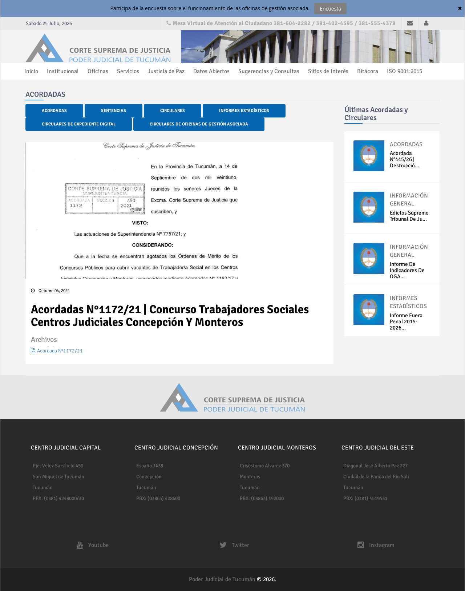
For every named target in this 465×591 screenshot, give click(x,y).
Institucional (63, 71)
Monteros (250, 477)
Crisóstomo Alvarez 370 (265, 466)
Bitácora (367, 71)
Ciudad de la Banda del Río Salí (376, 477)
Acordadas (54, 110)
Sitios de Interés (328, 71)
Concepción (149, 477)
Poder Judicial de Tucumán (223, 579)
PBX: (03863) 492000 (262, 498)
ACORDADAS (406, 144)
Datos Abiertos (211, 71)
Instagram (374, 545)
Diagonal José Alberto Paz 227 (375, 466)
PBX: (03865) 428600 (158, 498)
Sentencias (113, 110)
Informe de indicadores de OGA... (407, 270)
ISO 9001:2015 (404, 71)
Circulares (172, 110)
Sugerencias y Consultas (268, 71)
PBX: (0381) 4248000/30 (58, 498)
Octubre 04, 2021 (50, 290)
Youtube (91, 545)
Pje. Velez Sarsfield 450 (58, 466)
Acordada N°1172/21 (57, 351)
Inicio (31, 71)
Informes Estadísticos (244, 110)
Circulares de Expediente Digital (79, 124)
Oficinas (98, 71)
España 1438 (149, 466)
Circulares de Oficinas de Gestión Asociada (199, 124)
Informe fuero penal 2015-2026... (406, 321)
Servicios (128, 71)
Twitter (232, 545)
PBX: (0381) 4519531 (365, 498)
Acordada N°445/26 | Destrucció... (404, 159)
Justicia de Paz (166, 71)
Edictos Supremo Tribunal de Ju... (409, 215)
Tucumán (43, 487)
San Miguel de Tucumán (58, 477)
